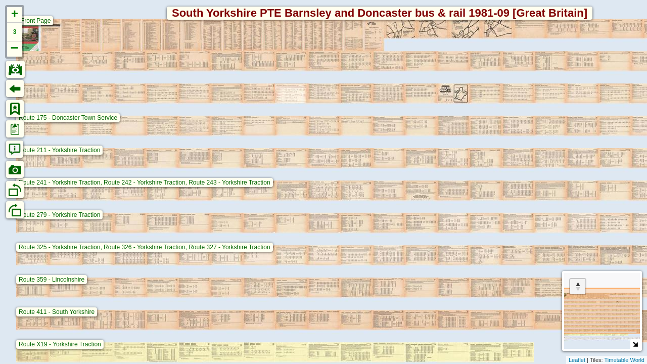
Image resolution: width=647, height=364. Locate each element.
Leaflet (577, 360)
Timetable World (624, 360)
